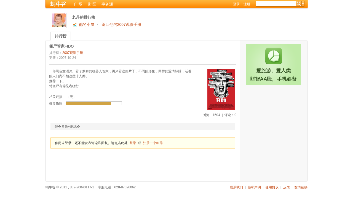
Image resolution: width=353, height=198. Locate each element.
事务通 (107, 4)
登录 (236, 4)
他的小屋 (86, 24)
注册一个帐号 (153, 143)
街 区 (92, 4)
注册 (247, 4)
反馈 (286, 187)
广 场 (78, 4)
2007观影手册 (72, 53)
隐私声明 (254, 187)
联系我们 (236, 187)
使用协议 (272, 187)
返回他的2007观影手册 (121, 24)
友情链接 (300, 187)
